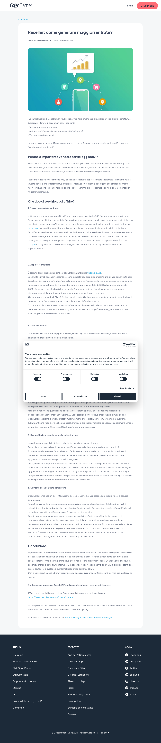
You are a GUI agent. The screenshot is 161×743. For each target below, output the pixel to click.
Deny (43, 396)
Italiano (105, 732)
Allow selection (80, 396)
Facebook (133, 654)
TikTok (131, 694)
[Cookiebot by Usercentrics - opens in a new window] (124, 345)
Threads (131, 687)
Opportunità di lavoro (24, 681)
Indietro (24, 19)
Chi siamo (18, 654)
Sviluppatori (74, 701)
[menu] (5, 5)
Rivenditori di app (77, 681)
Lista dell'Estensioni (78, 674)
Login (130, 5)
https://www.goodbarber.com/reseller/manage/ (89, 617)
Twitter (131, 668)
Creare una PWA (76, 668)
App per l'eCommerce (79, 654)
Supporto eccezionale (25, 661)
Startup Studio (20, 674)
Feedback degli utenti (79, 694)
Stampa (17, 687)
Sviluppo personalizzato (80, 707)
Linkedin (132, 681)
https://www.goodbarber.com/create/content (51, 597)
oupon (33, 244)
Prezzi (71, 687)
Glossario (73, 714)
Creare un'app (75, 661)
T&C (15, 694)
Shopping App (94, 272)
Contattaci (18, 707)
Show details (125, 388)
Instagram (133, 661)
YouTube (132, 674)
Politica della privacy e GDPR (28, 701)
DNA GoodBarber (22, 668)
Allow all (117, 396)
